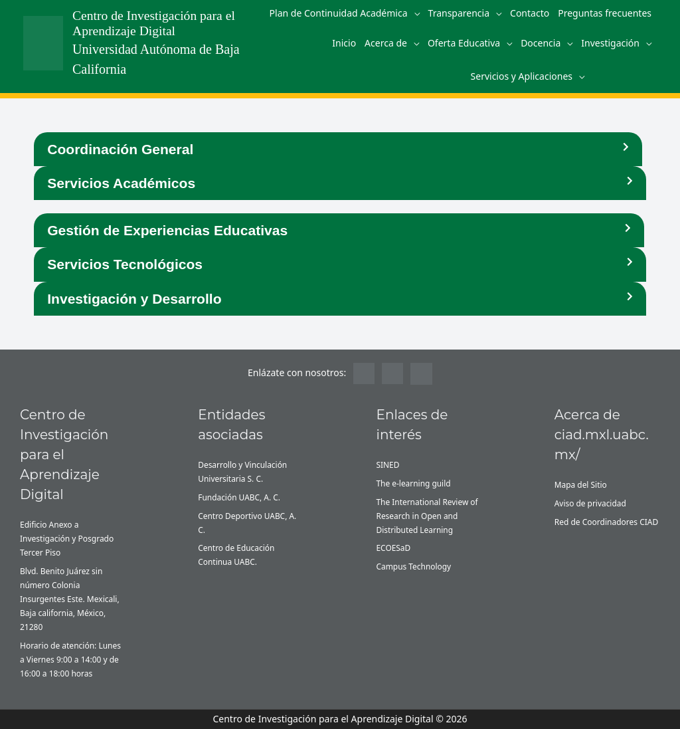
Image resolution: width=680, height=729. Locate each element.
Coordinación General (120, 149)
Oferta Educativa (464, 43)
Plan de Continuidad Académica (339, 13)
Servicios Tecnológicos (124, 264)
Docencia (540, 43)
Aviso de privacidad (590, 502)
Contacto (529, 13)
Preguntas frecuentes (604, 13)
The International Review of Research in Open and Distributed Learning (428, 515)
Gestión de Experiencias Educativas (167, 230)
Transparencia (459, 13)
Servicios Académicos (121, 183)
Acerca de (386, 43)
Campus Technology (414, 566)
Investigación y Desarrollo (133, 298)
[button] (338, 149)
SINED (388, 464)
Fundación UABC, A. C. (239, 496)
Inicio (344, 43)
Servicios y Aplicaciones (521, 76)
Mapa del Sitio (581, 484)
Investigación (610, 43)
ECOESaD (394, 548)
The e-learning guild (414, 482)
